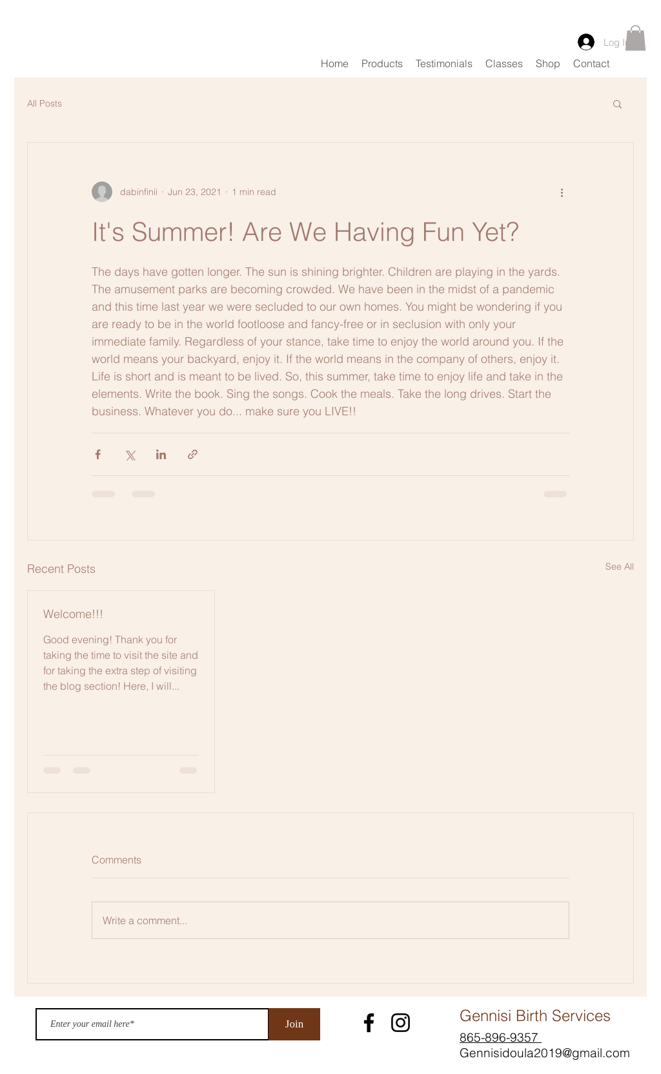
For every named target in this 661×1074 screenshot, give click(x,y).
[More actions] (561, 192)
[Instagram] (400, 1022)
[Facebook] (368, 1022)
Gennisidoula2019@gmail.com (545, 1052)
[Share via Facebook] (98, 454)
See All (619, 566)
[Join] (294, 1024)
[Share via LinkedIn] (161, 454)
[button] (635, 37)
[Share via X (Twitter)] (129, 454)
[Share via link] (193, 454)
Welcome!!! (73, 613)
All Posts (44, 103)
